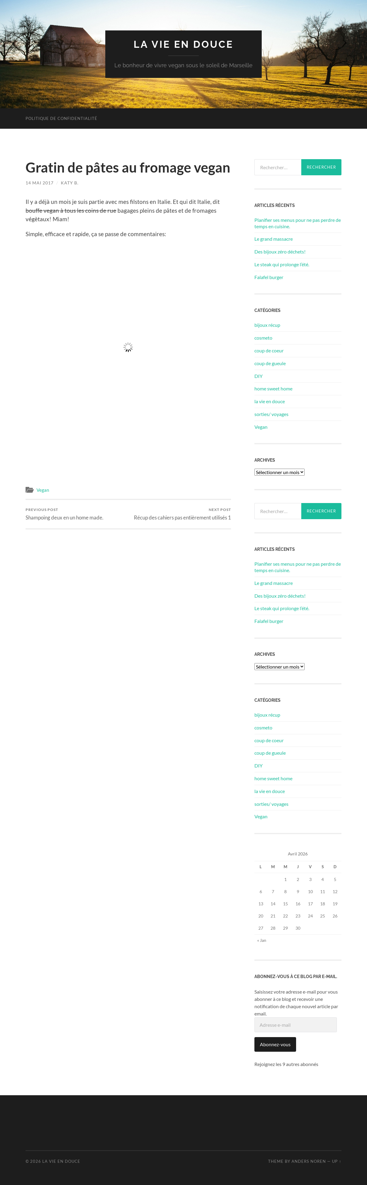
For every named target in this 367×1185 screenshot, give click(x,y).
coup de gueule (270, 363)
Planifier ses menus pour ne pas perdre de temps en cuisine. (297, 223)
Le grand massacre (273, 239)
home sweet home (273, 388)
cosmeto (263, 338)
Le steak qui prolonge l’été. (281, 264)
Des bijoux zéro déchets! (280, 251)
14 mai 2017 (40, 182)
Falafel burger (268, 277)
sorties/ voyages (271, 414)
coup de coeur (269, 350)
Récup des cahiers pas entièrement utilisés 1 (182, 513)
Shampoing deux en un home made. (64, 513)
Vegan (43, 490)
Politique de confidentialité (61, 118)
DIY (258, 376)
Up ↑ (336, 1161)
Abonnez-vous (275, 1044)
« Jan (261, 940)
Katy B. (70, 182)
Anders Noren (309, 1161)
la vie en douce (183, 44)
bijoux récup (267, 325)
